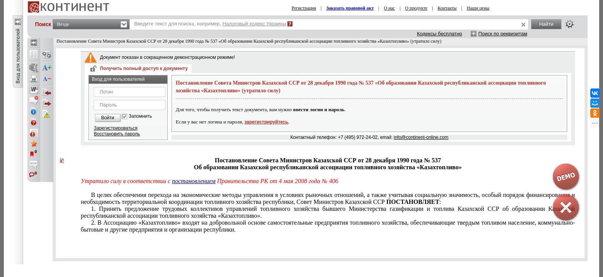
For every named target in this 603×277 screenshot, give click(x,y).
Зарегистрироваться (115, 128)
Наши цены (478, 8)
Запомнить (140, 116)
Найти (546, 24)
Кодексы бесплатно (439, 34)
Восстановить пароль (117, 134)
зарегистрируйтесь (266, 122)
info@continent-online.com (421, 137)
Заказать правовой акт (350, 8)
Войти (107, 117)
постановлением (193, 181)
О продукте (416, 8)
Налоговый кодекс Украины (255, 24)
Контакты (447, 8)
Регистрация (304, 8)
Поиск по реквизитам (502, 34)
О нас (389, 8)
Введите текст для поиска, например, (210, 24)
